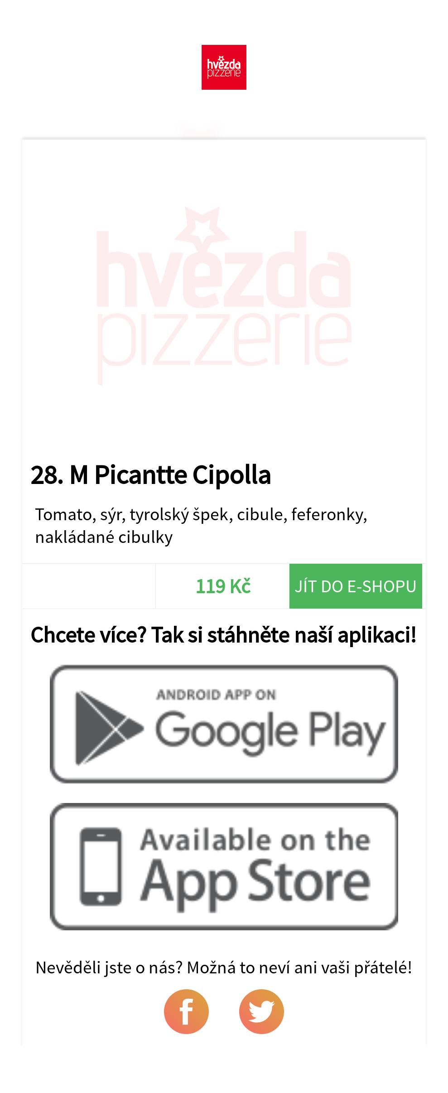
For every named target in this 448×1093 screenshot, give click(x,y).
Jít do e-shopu (355, 586)
